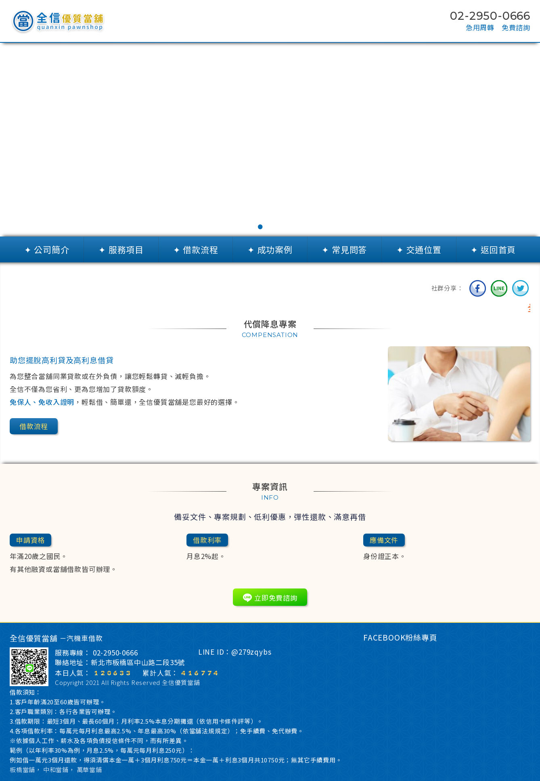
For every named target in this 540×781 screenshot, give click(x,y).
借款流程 (33, 426)
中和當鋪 (56, 769)
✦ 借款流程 (195, 249)
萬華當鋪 (89, 769)
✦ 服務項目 (121, 249)
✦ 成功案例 (270, 249)
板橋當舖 (22, 769)
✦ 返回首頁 (493, 249)
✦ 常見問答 (344, 249)
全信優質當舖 (181, 682)
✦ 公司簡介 (46, 249)
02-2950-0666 (115, 652)
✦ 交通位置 (419, 249)
